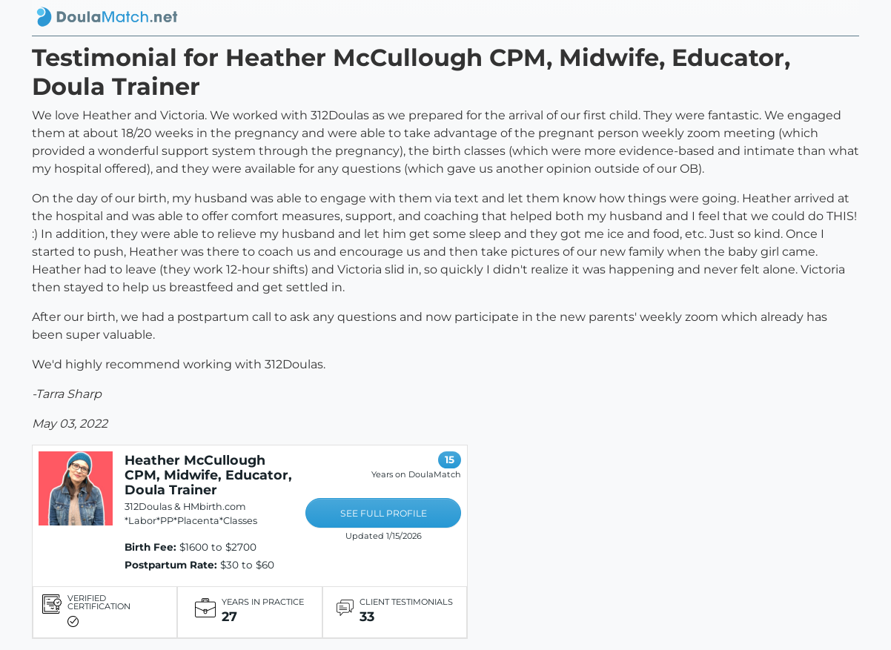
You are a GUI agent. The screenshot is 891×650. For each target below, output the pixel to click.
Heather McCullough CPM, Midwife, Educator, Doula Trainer (208, 474)
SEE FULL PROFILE (383, 513)
